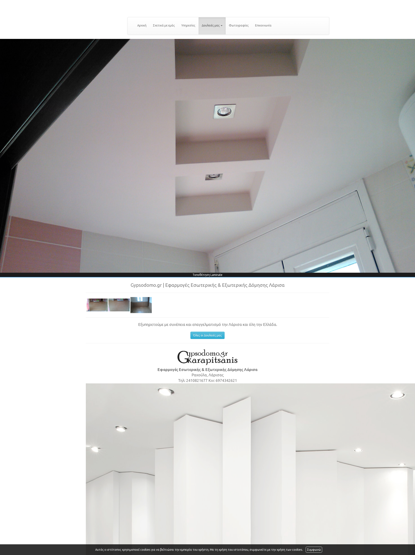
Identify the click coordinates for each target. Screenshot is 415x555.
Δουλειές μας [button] (212, 25)
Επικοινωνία (263, 25)
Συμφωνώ (314, 549)
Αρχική (141, 25)
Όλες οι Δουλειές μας (207, 335)
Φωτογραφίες (239, 25)
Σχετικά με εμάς (164, 25)
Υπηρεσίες (188, 25)
